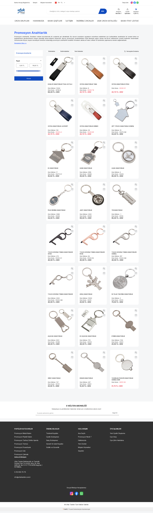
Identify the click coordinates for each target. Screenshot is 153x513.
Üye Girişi (113, 437)
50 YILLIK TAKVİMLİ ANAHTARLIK (122, 294)
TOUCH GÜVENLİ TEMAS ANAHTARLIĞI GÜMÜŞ (124, 253)
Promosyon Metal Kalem (22, 433)
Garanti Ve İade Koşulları (54, 444)
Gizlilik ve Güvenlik (52, 447)
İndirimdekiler (63, 51)
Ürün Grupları (22, 21)
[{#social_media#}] (71, 494)
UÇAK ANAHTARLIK (118, 168)
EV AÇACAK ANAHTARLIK (88, 336)
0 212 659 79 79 (20, 472)
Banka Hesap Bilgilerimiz (22, 2)
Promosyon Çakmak (21, 454)
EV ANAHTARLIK (53, 168)
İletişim (35, 2)
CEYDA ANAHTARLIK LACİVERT (58, 126)
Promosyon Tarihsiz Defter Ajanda (26, 440)
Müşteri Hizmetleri (46, 2)
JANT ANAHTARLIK (86, 210)
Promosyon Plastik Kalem (23, 437)
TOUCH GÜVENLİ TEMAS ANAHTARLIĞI (60, 294)
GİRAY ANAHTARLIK (54, 378)
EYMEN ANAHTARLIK (118, 336)
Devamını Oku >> (20, 43)
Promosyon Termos (21, 444)
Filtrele (28, 78)
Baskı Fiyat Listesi (129, 21)
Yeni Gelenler (77, 51)
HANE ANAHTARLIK (86, 168)
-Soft (65, 510)
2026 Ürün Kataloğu (107, 21)
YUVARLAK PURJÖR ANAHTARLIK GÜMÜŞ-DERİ (122, 379)
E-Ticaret (70, 510)
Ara (101, 11)
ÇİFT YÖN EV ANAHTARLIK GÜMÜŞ (123, 126)
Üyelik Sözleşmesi (52, 437)
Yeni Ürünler (82, 444)
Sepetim (81, 451)
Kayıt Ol (115, 413)
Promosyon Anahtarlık (23, 53)
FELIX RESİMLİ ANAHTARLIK (56, 210)
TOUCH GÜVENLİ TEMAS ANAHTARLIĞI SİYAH (60, 253)
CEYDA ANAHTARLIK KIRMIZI (89, 126)
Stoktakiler (50, 51)
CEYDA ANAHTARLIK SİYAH (120, 84)
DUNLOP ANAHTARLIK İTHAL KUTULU (60, 84)
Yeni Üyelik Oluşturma (117, 433)
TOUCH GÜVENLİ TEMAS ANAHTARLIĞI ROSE (92, 253)
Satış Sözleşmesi (52, 440)
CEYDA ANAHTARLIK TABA (88, 84)
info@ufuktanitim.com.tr (22, 477)
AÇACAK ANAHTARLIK (55, 336)
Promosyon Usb (20, 451)
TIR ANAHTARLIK (117, 210)
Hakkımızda (38, 21)
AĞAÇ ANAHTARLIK (86, 294)
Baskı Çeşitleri (55, 21)
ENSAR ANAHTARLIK (86, 378)
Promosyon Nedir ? (84, 437)
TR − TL (60, 3)
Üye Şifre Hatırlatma (117, 440)
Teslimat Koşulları (52, 433)
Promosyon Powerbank (22, 447)
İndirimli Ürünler (85, 21)
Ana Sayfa (81, 433)
